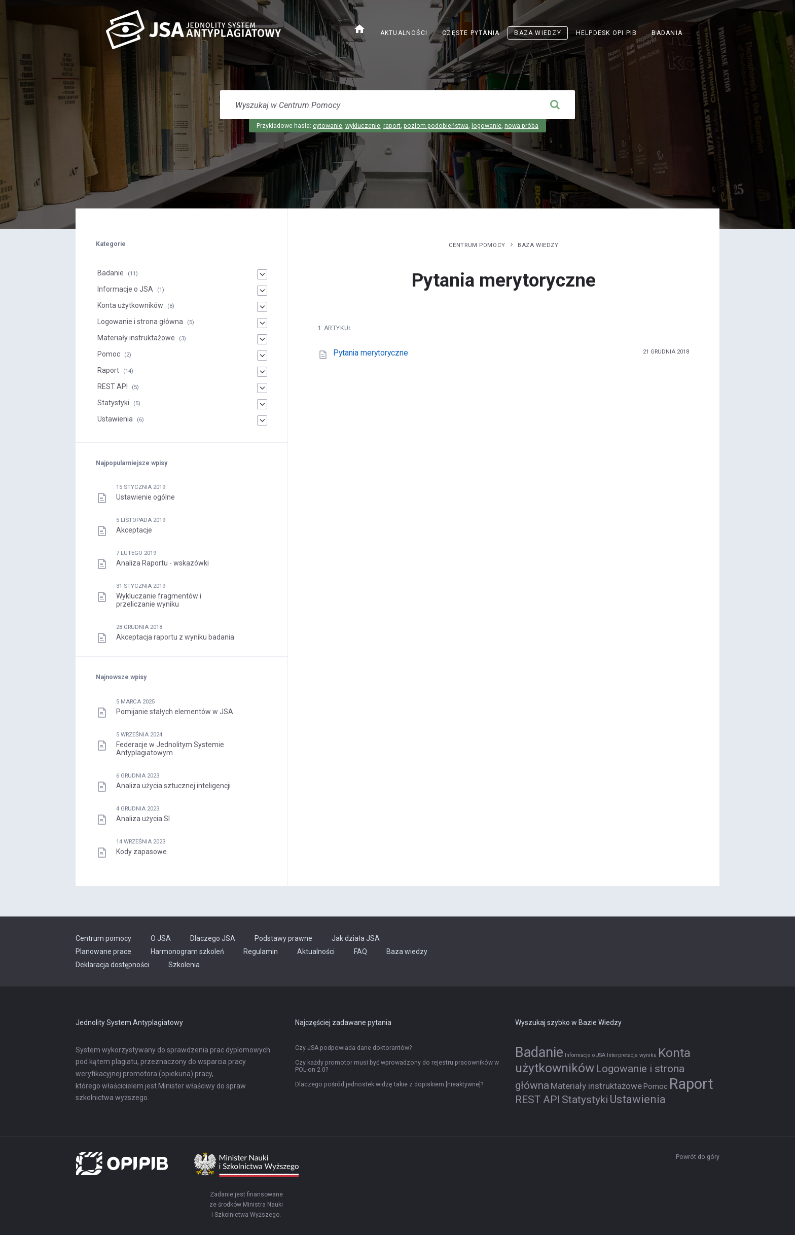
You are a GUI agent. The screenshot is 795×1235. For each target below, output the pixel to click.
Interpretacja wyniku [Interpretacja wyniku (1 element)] (632, 1055)
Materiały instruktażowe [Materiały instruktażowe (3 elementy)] (596, 1086)
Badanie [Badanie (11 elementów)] (539, 1052)
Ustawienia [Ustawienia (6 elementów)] (637, 1099)
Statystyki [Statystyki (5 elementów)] (585, 1099)
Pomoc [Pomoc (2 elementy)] (655, 1086)
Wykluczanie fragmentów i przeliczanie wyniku (158, 600)
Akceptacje (134, 530)
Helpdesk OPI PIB (606, 33)
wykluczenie (362, 125)
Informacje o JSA (125, 289)
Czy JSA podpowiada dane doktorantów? (353, 1047)
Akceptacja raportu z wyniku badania (175, 637)
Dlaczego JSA (212, 938)
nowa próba (521, 125)
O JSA (161, 938)
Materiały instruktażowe (136, 338)
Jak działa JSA (356, 938)
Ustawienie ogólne (145, 497)
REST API (112, 386)
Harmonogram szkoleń (187, 951)
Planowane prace (103, 951)
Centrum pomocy (477, 245)
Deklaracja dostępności (112, 965)
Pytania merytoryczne (370, 353)
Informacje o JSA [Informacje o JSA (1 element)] (585, 1055)
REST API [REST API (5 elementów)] (537, 1099)
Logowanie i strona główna (140, 321)
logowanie (486, 125)
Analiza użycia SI (143, 819)
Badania (667, 33)
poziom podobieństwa (436, 125)
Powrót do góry (697, 1156)
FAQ (360, 951)
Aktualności (403, 33)
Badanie (110, 273)
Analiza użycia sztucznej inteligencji (173, 786)
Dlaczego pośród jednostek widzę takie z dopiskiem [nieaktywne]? (389, 1084)
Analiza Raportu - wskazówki (162, 563)
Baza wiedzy (537, 33)
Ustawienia (115, 419)
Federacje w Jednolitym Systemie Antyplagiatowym (170, 748)
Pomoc (108, 354)
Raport (108, 370)
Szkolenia (184, 965)
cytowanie (327, 125)
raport (392, 125)
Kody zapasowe (141, 852)
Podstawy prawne (283, 938)
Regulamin (260, 951)
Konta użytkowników (130, 305)
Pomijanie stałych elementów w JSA (174, 712)
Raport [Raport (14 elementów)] (691, 1083)
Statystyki (113, 403)
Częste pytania (470, 33)
